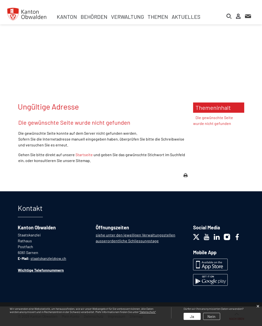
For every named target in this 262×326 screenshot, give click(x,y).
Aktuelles (186, 16)
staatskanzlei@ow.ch (48, 258)
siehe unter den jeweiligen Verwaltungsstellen (135, 235)
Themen (158, 16)
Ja (192, 316)
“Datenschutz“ (147, 312)
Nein (211, 316)
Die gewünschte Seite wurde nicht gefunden (213, 120)
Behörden (94, 16)
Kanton (67, 16)
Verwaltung (127, 16)
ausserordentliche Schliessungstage (127, 240)
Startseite (84, 154)
